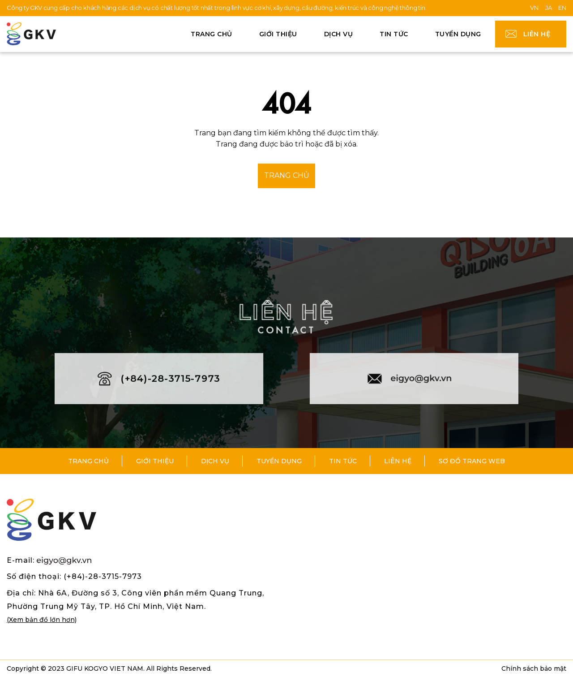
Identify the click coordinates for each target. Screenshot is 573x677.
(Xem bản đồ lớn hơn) (42, 620)
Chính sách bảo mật (533, 668)
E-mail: (49, 560)
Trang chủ (211, 34)
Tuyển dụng (458, 34)
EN (562, 7)
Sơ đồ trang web (472, 461)
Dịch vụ (338, 34)
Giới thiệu (278, 34)
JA (548, 7)
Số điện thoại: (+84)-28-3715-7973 (74, 576)
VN (534, 7)
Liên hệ (537, 34)
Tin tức (394, 34)
